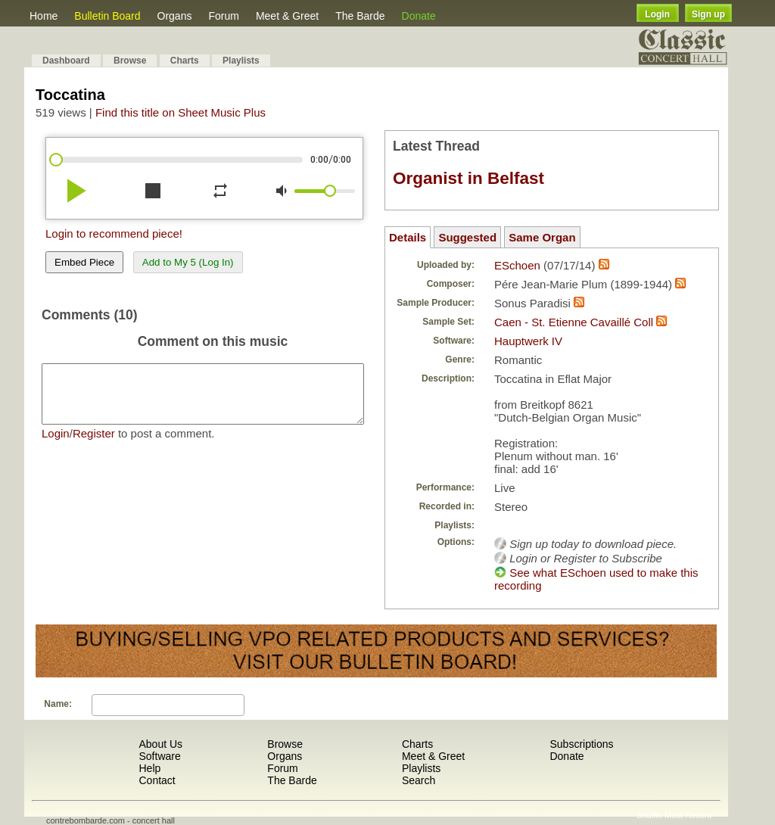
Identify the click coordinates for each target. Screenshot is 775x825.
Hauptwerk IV (528, 341)
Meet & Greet (287, 16)
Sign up (708, 14)
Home (44, 16)
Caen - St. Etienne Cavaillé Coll (573, 322)
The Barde (359, 16)
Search (418, 780)
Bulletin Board (107, 16)
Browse (130, 60)
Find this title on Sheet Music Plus (180, 112)
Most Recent (688, 815)
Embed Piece (84, 262)
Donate (419, 16)
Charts (184, 60)
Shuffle (649, 815)
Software (159, 756)
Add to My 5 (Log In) (188, 262)
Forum (223, 16)
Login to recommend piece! (113, 233)
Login (657, 14)
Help (149, 768)
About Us (160, 744)
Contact (157, 780)
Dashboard (66, 60)
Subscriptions (581, 744)
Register (94, 444)
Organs (174, 16)
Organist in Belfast (468, 178)
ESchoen (517, 265)
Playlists (241, 60)
